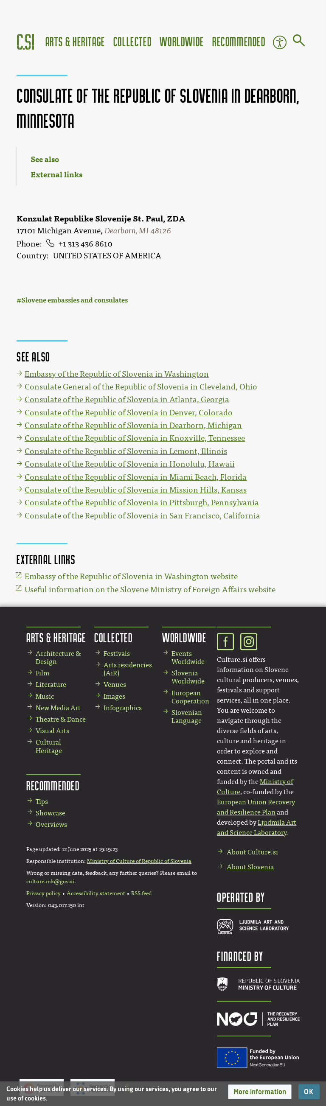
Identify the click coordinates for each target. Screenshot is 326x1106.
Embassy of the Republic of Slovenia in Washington (117, 374)
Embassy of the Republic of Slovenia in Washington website (131, 576)
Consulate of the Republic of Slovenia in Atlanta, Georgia (127, 399)
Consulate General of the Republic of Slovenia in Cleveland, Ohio (141, 387)
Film (42, 673)
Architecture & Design (58, 658)
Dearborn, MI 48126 (137, 230)
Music (45, 696)
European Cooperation (190, 697)
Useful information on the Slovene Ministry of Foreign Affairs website (150, 589)
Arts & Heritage (75, 41)
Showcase (50, 813)
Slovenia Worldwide (188, 677)
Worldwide (182, 41)
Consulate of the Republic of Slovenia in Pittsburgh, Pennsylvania (142, 502)
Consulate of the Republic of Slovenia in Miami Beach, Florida (136, 477)
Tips (42, 802)
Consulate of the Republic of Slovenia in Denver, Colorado (129, 412)
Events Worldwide (188, 658)
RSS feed (141, 893)
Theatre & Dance (61, 719)
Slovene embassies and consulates (74, 300)
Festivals (117, 654)
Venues (115, 684)
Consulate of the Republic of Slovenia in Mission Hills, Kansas (136, 490)
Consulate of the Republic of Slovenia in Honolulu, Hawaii (130, 464)
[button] (260, 1091)
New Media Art (58, 708)
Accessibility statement (96, 893)
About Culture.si (252, 852)
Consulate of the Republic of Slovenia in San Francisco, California (142, 516)
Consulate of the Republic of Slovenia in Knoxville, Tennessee (135, 438)
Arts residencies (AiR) (128, 669)
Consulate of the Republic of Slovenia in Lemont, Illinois (126, 451)
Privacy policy (43, 893)
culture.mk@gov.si (50, 881)
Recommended (239, 41)
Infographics (123, 708)
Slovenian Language (186, 716)
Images (114, 696)
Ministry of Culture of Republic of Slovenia (139, 861)
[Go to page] (299, 42)
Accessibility (280, 42)
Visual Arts (52, 731)
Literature (51, 684)
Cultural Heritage (49, 746)
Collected (132, 41)
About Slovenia (250, 867)
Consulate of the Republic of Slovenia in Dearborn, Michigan (133, 425)
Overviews (51, 824)
